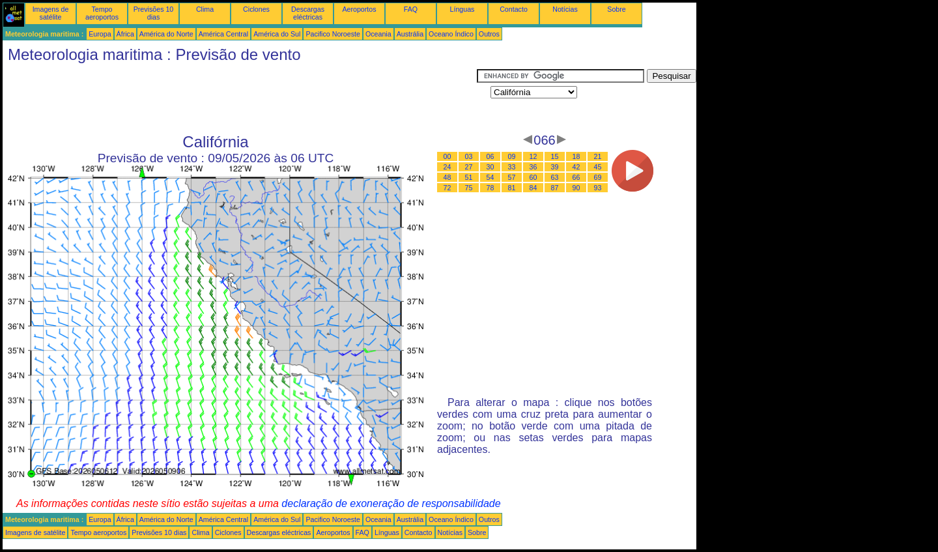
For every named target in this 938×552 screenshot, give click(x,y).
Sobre (616, 9)
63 (555, 177)
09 (512, 156)
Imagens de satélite (51, 13)
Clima (205, 9)
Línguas (462, 9)
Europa (100, 34)
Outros (489, 34)
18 (576, 156)
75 (469, 188)
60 (533, 177)
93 (598, 188)
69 (598, 177)
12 (533, 156)
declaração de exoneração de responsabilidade (390, 503)
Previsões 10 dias (154, 13)
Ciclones (256, 9)
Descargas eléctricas (307, 13)
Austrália (410, 34)
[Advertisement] (240, 98)
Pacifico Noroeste (333, 34)
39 (555, 167)
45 (598, 167)
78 (490, 188)
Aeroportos (359, 9)
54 (490, 177)
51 (469, 177)
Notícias (565, 9)
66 (576, 177)
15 (555, 156)
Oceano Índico (451, 34)
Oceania (378, 34)
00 (447, 156)
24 (447, 167)
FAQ (411, 9)
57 (512, 177)
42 (576, 167)
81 (512, 188)
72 (447, 188)
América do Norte (166, 34)
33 (512, 167)
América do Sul (276, 34)
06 (490, 156)
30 (490, 167)
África (125, 34)
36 (533, 167)
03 (469, 156)
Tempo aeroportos (102, 13)
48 (447, 177)
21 (598, 156)
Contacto (514, 9)
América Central (223, 34)
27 (469, 167)
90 (576, 188)
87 (555, 188)
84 (533, 188)
